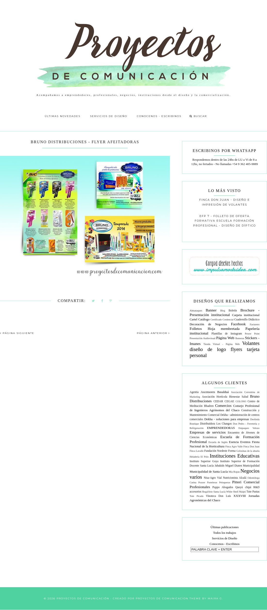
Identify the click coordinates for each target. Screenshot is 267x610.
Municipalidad (251, 465)
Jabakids (219, 465)
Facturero (254, 324)
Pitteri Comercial (245, 482)
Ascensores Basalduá (215, 392)
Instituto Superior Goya (204, 461)
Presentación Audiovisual (202, 338)
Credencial (228, 319)
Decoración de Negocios (208, 324)
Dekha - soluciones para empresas (226, 419)
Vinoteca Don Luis (218, 496)
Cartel (193, 319)
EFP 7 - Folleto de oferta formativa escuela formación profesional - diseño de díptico (224, 220)
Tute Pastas (252, 491)
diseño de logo (208, 349)
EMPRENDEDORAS (221, 428)
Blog (222, 310)
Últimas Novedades (62, 116)
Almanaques (196, 310)
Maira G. (215, 598)
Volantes (250, 343)
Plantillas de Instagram (226, 333)
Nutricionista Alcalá (234, 477)
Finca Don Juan (251, 446)
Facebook (238, 324)
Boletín (233, 310)
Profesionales (200, 487)
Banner (211, 310)
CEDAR (218, 401)
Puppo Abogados (222, 487)
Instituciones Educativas (234, 456)
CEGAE (229, 401)
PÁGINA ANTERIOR (153, 333)
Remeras (239, 338)
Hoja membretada (224, 328)
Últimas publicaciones (224, 527)
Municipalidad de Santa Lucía (209, 471)
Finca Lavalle (196, 451)
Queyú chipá (243, 487)
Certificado (216, 319)
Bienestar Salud (238, 396)
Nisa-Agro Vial (213, 477)
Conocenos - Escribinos (159, 116)
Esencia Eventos (239, 442)
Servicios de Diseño (108, 116)
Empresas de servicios (207, 432)
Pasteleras (212, 482)
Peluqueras (224, 482)
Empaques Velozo (248, 428)
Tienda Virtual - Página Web (221, 344)
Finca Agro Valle (233, 446)
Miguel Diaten (233, 465)
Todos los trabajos (224, 533)
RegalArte (207, 491)
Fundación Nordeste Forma (220, 450)
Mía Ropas (234, 471)
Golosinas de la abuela (247, 451)
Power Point (252, 333)
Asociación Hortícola (214, 396)
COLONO (241, 401)
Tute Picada (196, 496)
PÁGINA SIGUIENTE (17, 333)
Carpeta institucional (245, 315)
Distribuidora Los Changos (216, 423)
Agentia (194, 392)
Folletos (196, 328)
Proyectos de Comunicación (83, 598)
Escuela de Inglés (218, 442)
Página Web (225, 338)
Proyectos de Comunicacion (162, 598)
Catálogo (204, 319)
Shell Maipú (239, 491)
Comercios (223, 405)
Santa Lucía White (222, 491)
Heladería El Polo (199, 456)
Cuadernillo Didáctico (246, 319)
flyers (236, 349)
